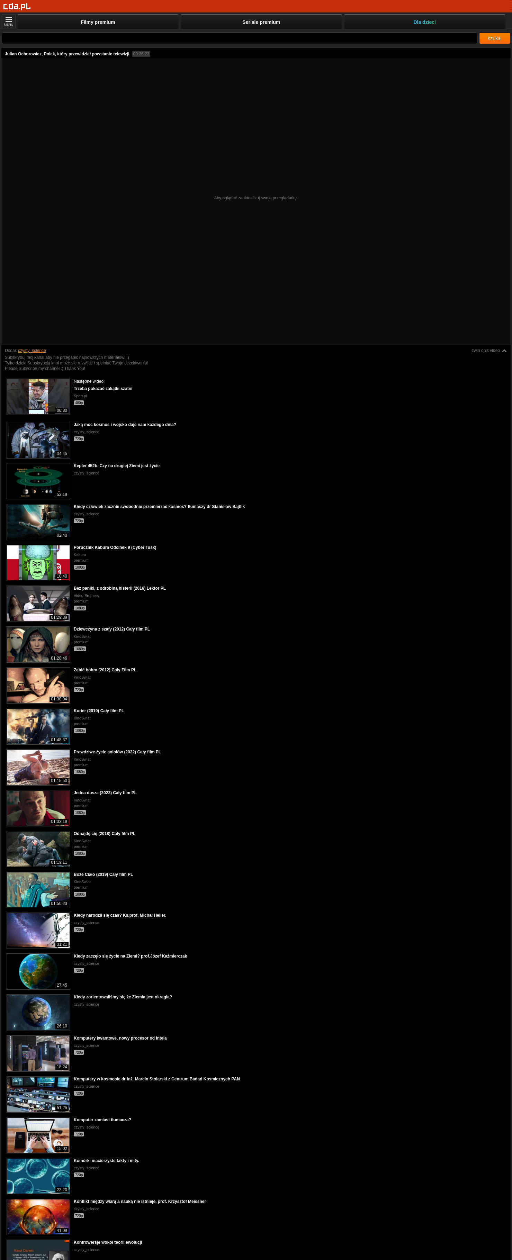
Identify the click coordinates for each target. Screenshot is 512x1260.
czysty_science (32, 350)
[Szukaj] (239, 38)
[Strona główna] (17, 6)
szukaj (495, 38)
